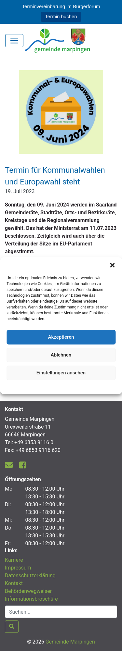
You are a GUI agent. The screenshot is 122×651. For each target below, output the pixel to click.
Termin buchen (61, 16)
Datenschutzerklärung (61, 386)
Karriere (14, 560)
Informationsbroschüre (31, 599)
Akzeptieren (61, 337)
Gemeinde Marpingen (70, 642)
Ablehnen (61, 355)
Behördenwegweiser (28, 591)
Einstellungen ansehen (61, 373)
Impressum (18, 568)
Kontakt (14, 583)
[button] (112, 265)
